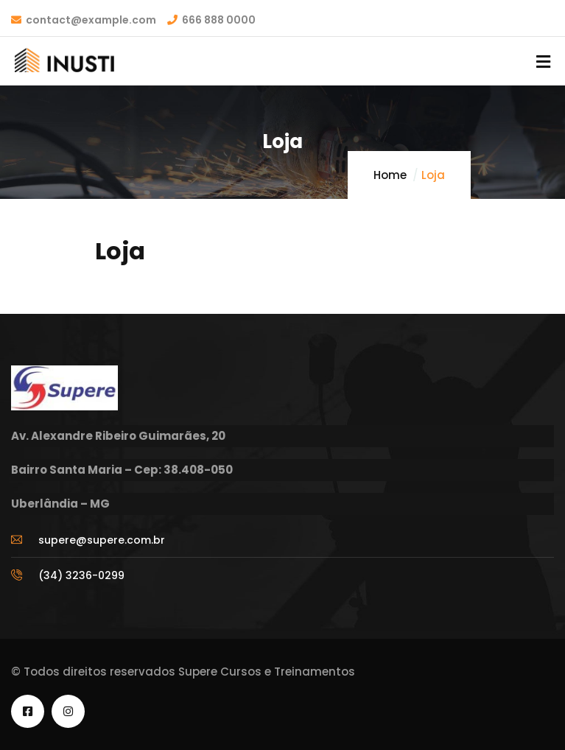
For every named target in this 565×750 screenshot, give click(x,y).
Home (390, 175)
